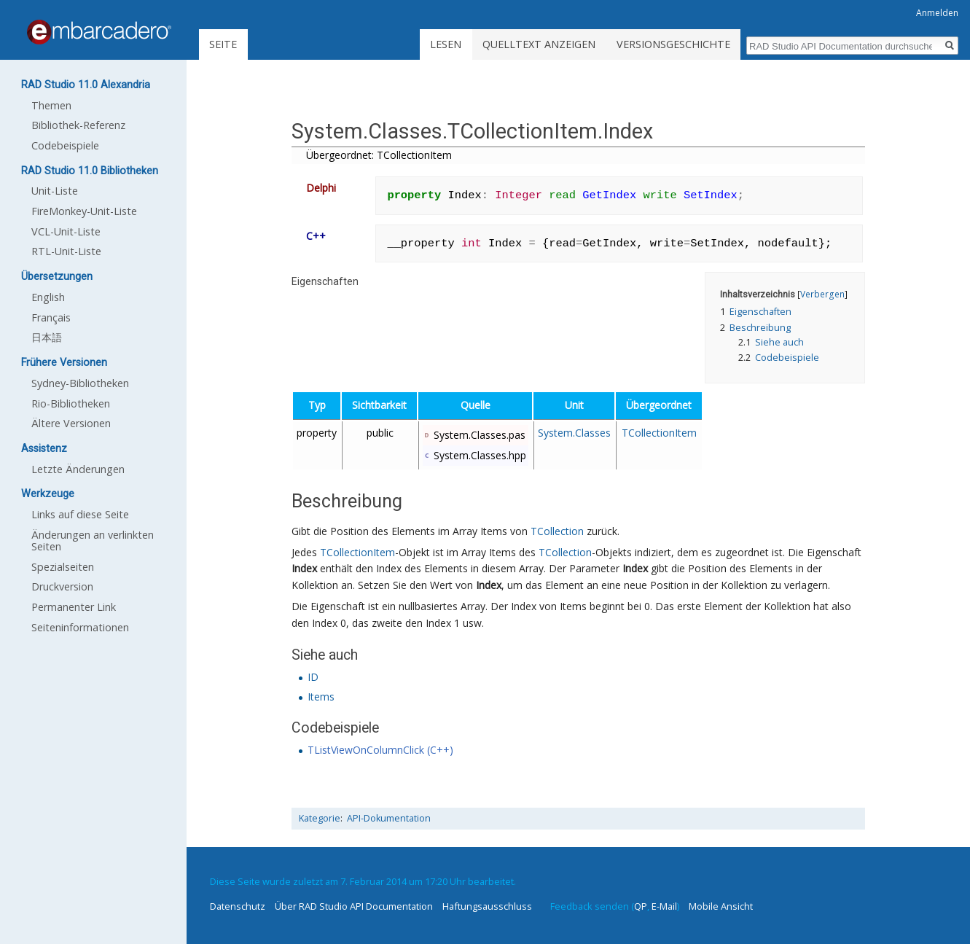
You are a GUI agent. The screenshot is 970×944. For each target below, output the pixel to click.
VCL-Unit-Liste (66, 231)
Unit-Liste (54, 191)
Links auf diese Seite (80, 514)
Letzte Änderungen (78, 469)
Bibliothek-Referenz (78, 125)
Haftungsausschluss (487, 906)
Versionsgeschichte (673, 44)
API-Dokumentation (389, 818)
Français (51, 317)
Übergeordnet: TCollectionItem (379, 155)
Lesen (445, 44)
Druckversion (62, 586)
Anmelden (937, 13)
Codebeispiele (65, 145)
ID (313, 677)
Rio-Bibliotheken (70, 403)
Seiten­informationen (80, 627)
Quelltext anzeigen (538, 44)
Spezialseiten (62, 567)
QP (640, 906)
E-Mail (664, 906)
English (48, 297)
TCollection (557, 531)
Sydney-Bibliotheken (80, 383)
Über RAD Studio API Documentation (354, 906)
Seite (223, 44)
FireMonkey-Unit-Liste (84, 211)
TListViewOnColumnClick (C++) (380, 750)
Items (321, 696)
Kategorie (319, 818)
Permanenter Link (73, 607)
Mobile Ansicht (721, 906)
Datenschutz (237, 906)
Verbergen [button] (822, 294)
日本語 (46, 337)
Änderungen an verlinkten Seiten (92, 540)
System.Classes (574, 433)
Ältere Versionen (71, 423)
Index (304, 568)
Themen (51, 105)
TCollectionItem (659, 433)
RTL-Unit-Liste (66, 251)
